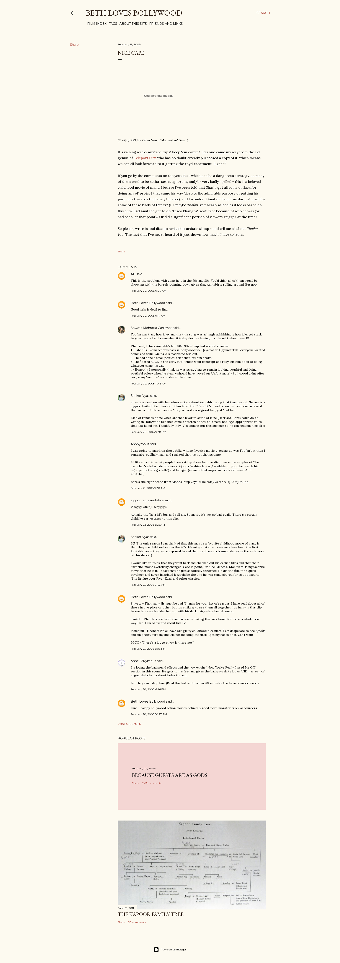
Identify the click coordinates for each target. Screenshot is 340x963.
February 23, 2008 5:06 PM (148, 648)
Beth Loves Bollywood (134, 13)
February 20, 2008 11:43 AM (148, 383)
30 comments (137, 922)
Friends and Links (164, 24)
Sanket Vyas (140, 396)
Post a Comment (130, 724)
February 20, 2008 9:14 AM (148, 315)
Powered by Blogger (170, 949)
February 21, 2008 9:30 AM (148, 488)
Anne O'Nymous (143, 661)
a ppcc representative (147, 500)
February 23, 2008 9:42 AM (148, 584)
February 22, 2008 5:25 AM (148, 524)
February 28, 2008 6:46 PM (148, 689)
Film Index (95, 24)
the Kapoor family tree (150, 914)
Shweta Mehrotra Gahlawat (151, 328)
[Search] (263, 13)
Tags (111, 24)
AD (133, 274)
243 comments (151, 783)
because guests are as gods (169, 775)
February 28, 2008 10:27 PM (149, 714)
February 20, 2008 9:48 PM (148, 431)
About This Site (131, 24)
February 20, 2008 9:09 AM (148, 290)
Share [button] (74, 45)
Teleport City (144, 158)
